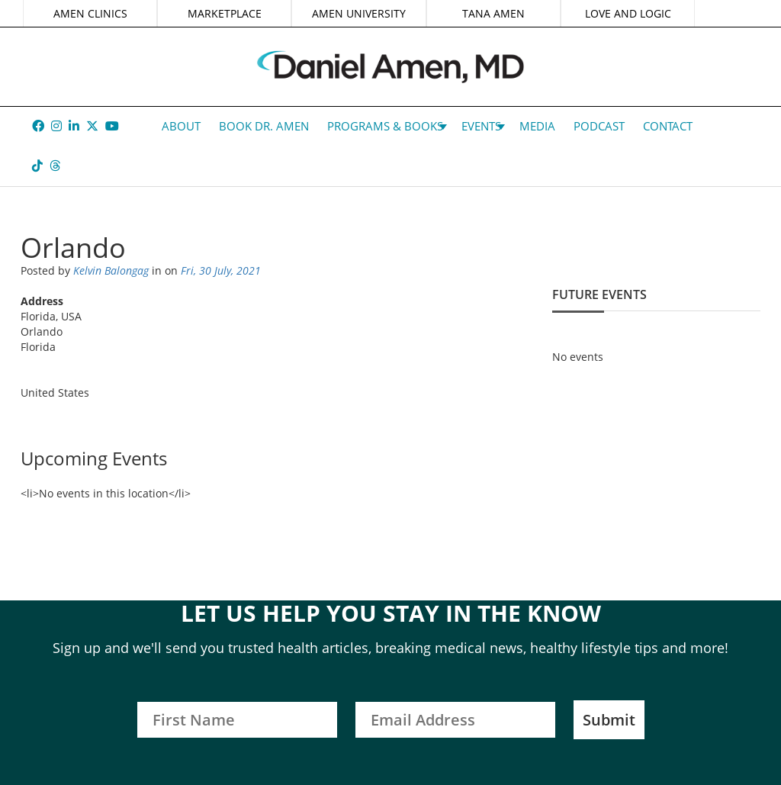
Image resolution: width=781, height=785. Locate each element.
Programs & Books (385, 126)
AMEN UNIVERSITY (359, 13)
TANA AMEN (493, 13)
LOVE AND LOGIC (628, 13)
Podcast (599, 126)
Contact (668, 126)
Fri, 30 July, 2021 (221, 270)
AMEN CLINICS (90, 13)
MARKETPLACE (225, 13)
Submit (609, 719)
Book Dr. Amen (264, 126)
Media (537, 126)
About (181, 126)
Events (481, 126)
